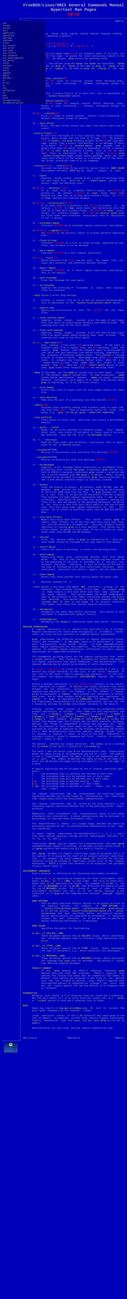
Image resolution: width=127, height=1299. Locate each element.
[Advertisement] (73, 1272)
